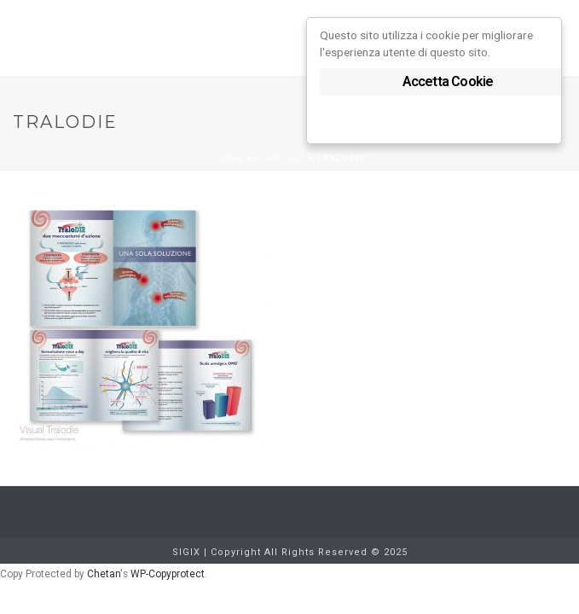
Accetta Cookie (448, 81)
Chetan (103, 574)
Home (229, 158)
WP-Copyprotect (167, 574)
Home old (279, 158)
